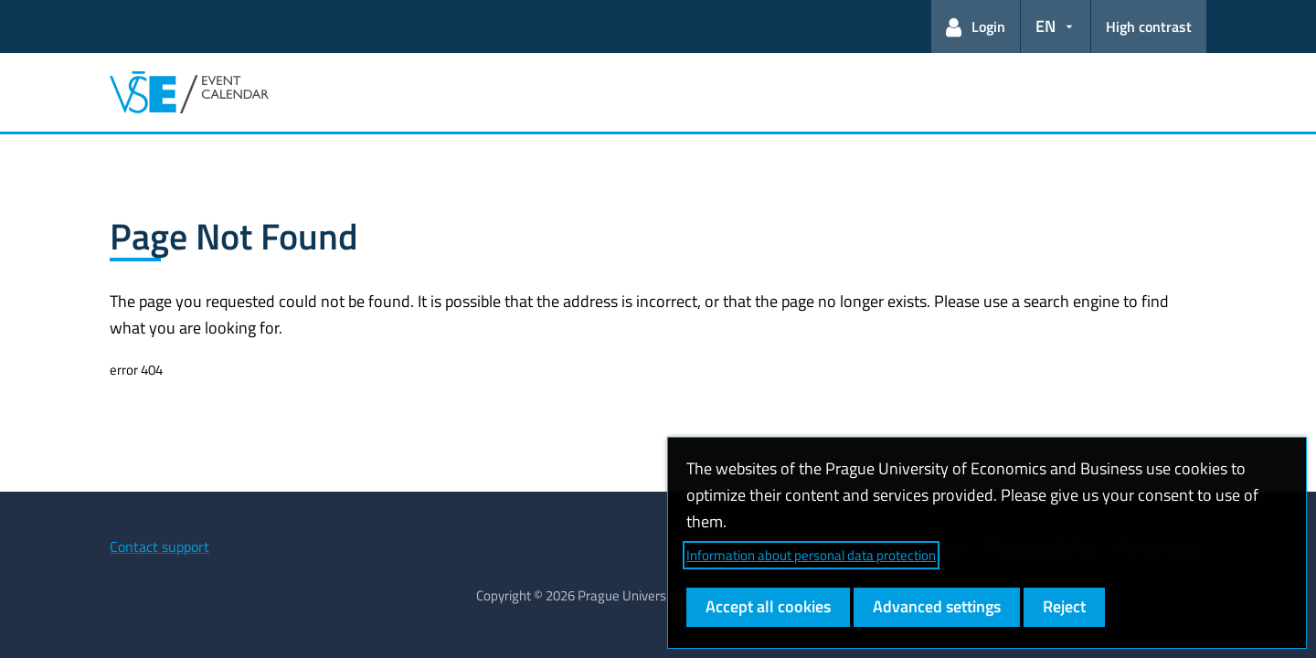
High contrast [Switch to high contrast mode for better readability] (1149, 26)
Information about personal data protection (811, 555)
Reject (1064, 606)
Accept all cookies (768, 606)
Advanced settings (937, 606)
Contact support (159, 546)
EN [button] (1045, 26)
